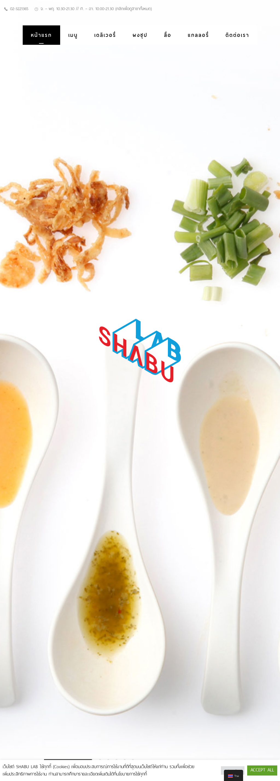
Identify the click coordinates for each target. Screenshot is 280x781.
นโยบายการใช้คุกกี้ (131, 774)
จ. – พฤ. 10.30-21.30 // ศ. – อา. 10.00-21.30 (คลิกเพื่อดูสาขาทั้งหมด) (96, 8)
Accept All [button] (262, 769)
